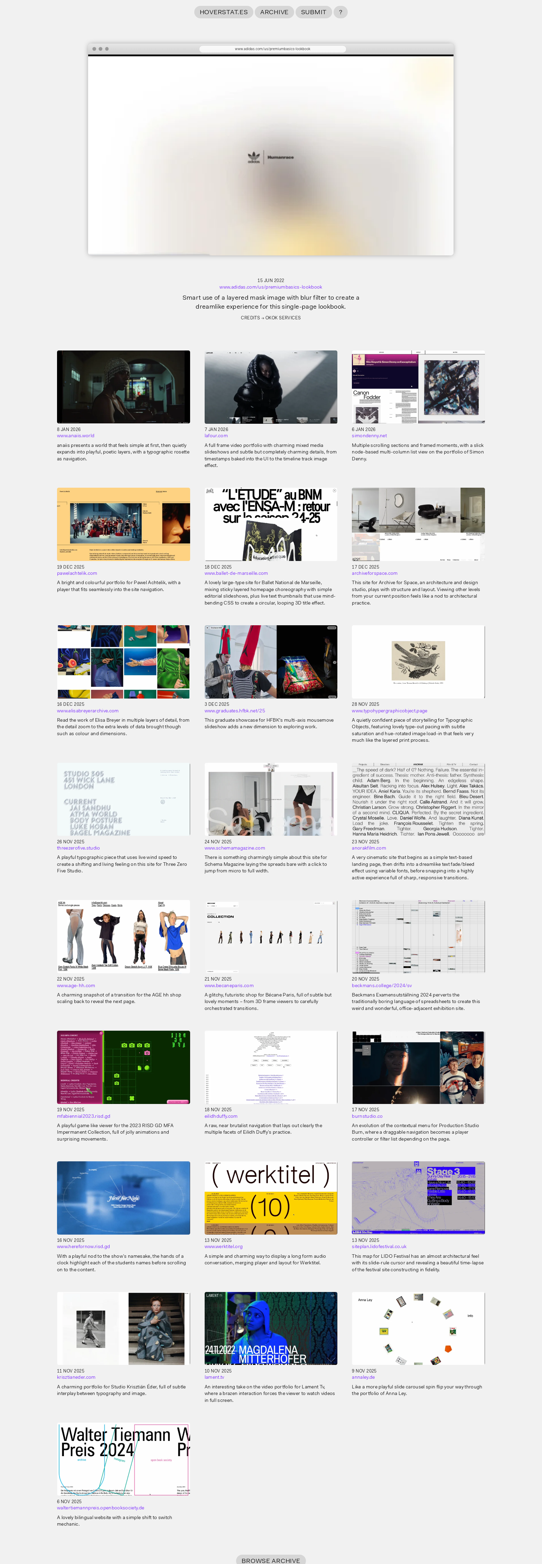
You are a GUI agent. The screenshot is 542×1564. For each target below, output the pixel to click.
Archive (274, 12)
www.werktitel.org (224, 1247)
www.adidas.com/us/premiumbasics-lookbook (270, 287)
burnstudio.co (367, 1116)
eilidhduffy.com (221, 1116)
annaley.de (363, 1377)
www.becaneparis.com (229, 986)
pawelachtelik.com (77, 573)
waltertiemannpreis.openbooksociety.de (100, 1508)
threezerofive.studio (78, 848)
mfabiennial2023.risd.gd (84, 1116)
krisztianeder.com (76, 1377)
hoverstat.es (224, 12)
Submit (314, 12)
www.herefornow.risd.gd (83, 1247)
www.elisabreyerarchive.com (88, 711)
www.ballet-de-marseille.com (236, 573)
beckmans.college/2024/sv (382, 986)
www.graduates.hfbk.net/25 (235, 711)
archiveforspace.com (375, 573)
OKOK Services (283, 318)
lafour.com (216, 436)
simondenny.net (369, 436)
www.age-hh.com (76, 986)
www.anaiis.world (75, 436)
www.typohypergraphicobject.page (389, 711)
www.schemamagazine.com (235, 848)
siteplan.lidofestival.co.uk (379, 1247)
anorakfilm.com (369, 848)
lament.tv (214, 1377)
